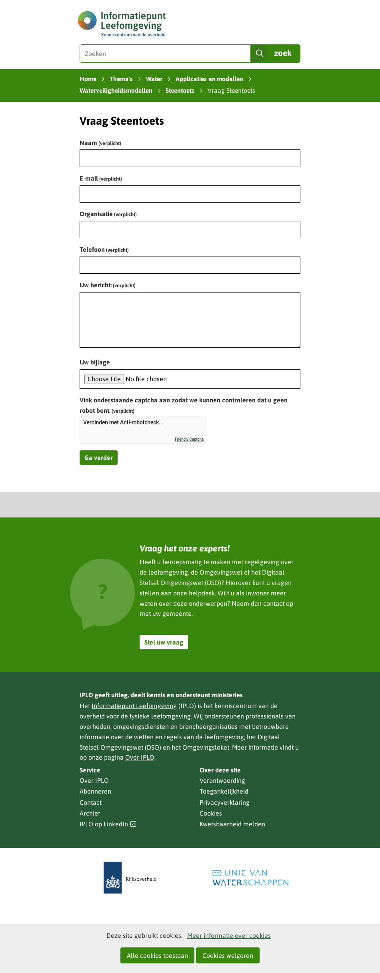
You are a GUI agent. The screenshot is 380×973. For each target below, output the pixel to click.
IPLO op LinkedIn (108, 824)
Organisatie (108, 213)
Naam (100, 142)
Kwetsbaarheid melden (232, 824)
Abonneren (95, 791)
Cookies (211, 813)
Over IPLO (139, 757)
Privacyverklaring (225, 802)
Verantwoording (222, 780)
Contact (91, 802)
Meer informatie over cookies (229, 935)
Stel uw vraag (163, 642)
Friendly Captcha (189, 439)
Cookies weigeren (227, 955)
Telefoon (104, 249)
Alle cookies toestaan (157, 955)
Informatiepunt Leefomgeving (134, 705)
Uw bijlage (95, 362)
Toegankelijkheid (224, 791)
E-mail (101, 178)
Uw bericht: (108, 285)
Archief (90, 813)
